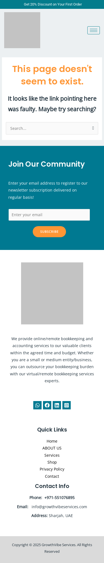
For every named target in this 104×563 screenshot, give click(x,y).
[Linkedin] (57, 405)
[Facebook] (47, 405)
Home (52, 441)
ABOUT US (52, 448)
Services (52, 455)
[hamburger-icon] (93, 30)
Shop (52, 462)
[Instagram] (66, 405)
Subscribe (49, 231)
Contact (52, 476)
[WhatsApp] (37, 405)
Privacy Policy (52, 469)
